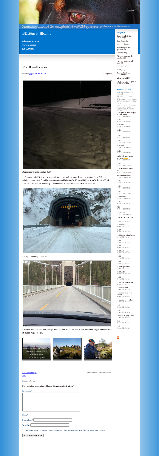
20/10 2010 (123, 273)
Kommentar (27, 391)
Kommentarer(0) (29, 372)
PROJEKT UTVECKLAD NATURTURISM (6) (126, 82)
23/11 (124, 136)
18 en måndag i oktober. (125, 283)
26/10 (123, 246)
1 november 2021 (124, 213)
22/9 (123, 311)
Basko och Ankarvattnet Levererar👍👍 (125, 158)
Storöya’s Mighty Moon (125, 316)
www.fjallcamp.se (29, 45)
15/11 (124, 192)
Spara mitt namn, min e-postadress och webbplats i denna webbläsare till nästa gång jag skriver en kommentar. (66, 434)
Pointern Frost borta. (124, 176)
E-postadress (27, 424)
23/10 (123, 262)
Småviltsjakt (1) (122, 53)
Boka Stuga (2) (122, 41)
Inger (30, 74)
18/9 (123, 327)
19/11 (124, 164)
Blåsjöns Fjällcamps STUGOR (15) (124, 74)
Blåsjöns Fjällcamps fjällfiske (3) (124, 49)
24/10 (123, 257)
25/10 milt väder (34, 67)
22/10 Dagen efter (123, 267)
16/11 (124, 187)
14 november (124, 197)
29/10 (123, 231)
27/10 (123, 241)
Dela (24, 376)
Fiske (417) (121, 70)
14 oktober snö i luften (125, 301)
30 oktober (123, 225)
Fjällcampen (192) (123, 66)
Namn (25, 418)
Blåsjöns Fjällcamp (36, 33)
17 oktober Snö (123, 288)
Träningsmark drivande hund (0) (125, 62)
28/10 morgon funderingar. (126, 236)
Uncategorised (107, 73)
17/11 (124, 182)
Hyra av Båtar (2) (123, 44)
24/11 (124, 131)
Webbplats (26, 429)
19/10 (123, 278)
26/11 (124, 120)
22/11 (124, 141)
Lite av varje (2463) (124, 78)
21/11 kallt (124, 146)
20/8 (123, 322)
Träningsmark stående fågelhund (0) (125, 57)
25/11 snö (124, 125)
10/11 (124, 203)
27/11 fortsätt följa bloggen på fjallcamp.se (126, 114)
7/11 (124, 208)
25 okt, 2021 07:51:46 (39, 74)
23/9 (123, 306)
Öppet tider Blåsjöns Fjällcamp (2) (124, 37)
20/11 (124, 152)
